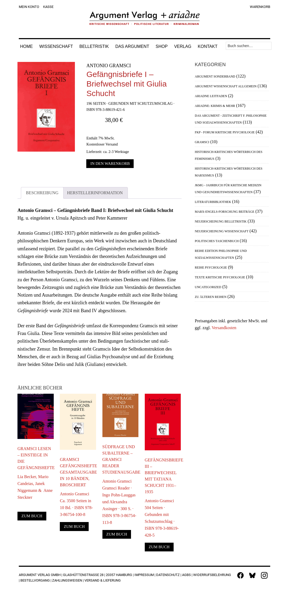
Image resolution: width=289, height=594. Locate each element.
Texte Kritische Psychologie (220, 277)
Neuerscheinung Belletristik (221, 221)
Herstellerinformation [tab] (95, 193)
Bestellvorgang (35, 580)
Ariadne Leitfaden (211, 96)
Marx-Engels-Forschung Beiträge (224, 212)
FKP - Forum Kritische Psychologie (225, 132)
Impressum (144, 575)
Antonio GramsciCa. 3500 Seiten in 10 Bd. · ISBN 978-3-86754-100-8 (76, 504)
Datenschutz (168, 575)
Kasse (48, 7)
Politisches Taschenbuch (217, 241)
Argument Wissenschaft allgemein (225, 86)
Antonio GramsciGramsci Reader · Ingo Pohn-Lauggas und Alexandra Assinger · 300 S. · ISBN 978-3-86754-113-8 (119, 502)
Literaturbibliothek (213, 202)
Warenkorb (260, 7)
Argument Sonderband (215, 76)
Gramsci (202, 142)
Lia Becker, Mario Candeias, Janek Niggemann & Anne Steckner (35, 487)
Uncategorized (208, 287)
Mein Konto (29, 7)
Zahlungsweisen (67, 580)
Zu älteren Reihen (211, 297)
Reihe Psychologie (211, 267)
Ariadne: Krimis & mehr (215, 106)
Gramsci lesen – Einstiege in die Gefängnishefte (35, 458)
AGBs (186, 575)
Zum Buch (31, 516)
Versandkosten (224, 327)
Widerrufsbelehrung (212, 575)
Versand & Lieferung (102, 580)
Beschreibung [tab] (42, 193)
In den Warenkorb (110, 163)
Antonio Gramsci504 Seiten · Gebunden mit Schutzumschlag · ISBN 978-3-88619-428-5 (162, 517)
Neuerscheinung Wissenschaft (222, 231)
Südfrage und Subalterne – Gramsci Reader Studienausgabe (120, 459)
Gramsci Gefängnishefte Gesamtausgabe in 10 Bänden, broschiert (78, 472)
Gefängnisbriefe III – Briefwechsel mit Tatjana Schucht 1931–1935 (163, 476)
